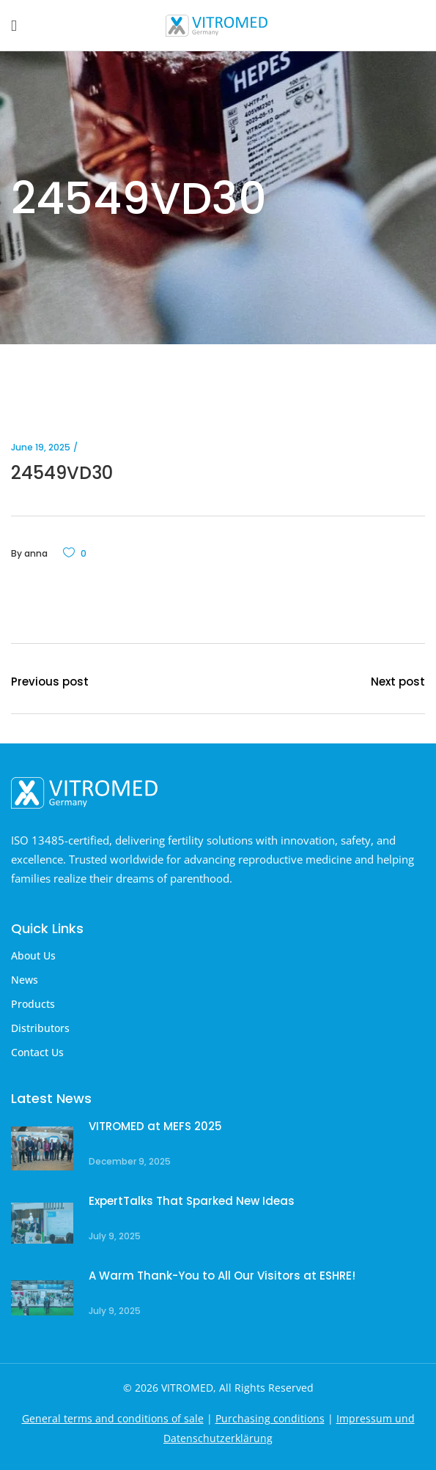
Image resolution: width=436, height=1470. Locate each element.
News (24, 980)
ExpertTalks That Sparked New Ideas (192, 1201)
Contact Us (37, 1052)
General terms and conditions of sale (113, 1418)
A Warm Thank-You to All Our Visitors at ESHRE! (222, 1275)
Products (33, 1004)
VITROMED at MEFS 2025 (155, 1126)
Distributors (40, 1028)
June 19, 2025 (40, 447)
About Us (33, 955)
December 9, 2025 (130, 1161)
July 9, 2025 (115, 1236)
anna (36, 553)
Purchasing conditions (270, 1418)
